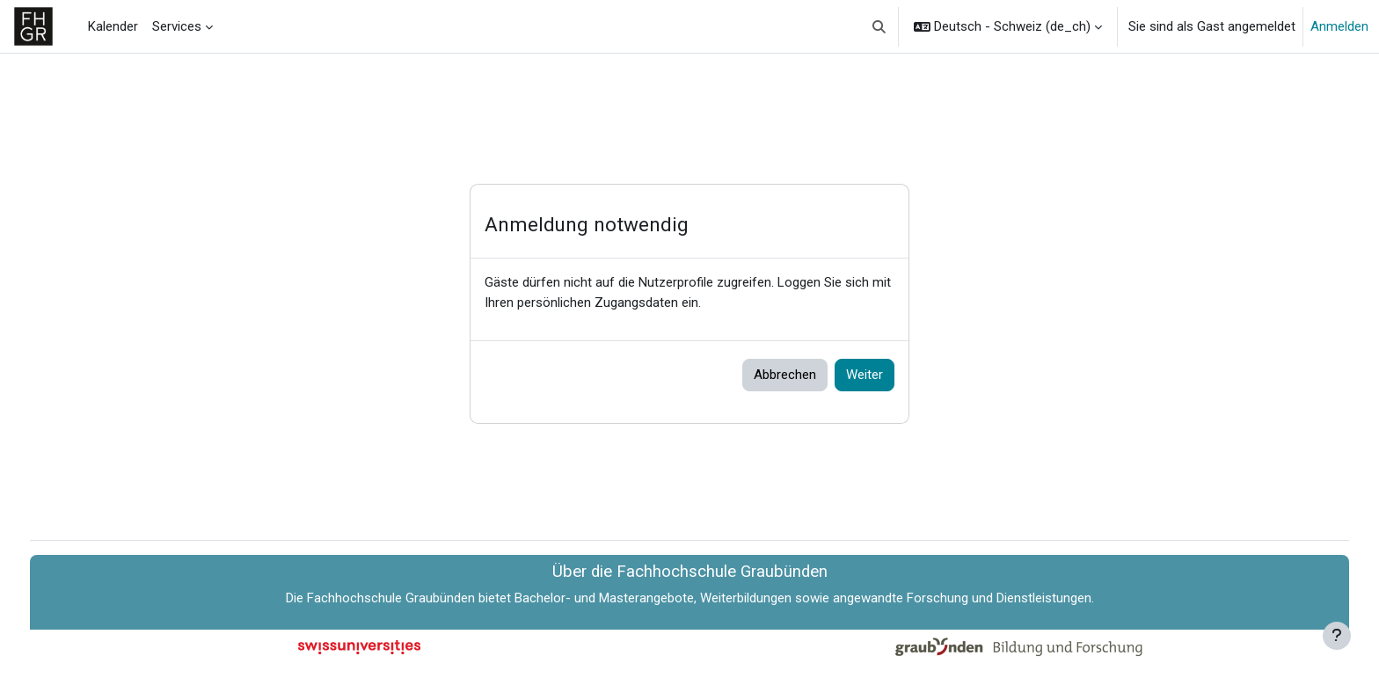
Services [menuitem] (176, 26)
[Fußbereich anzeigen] (1337, 636)
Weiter (864, 375)
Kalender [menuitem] (113, 26)
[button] (880, 26)
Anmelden (1339, 26)
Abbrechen (785, 375)
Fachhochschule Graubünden (391, 598)
